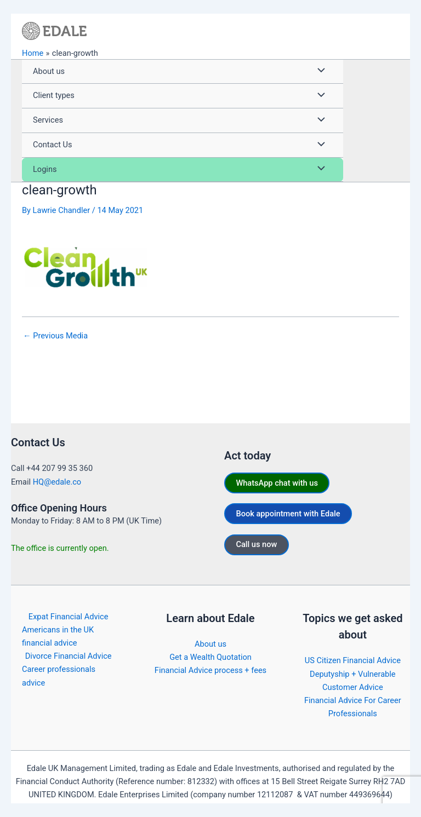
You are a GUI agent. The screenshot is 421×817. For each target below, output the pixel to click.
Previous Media (55, 336)
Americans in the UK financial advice (58, 636)
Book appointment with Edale (288, 514)
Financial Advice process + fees (210, 670)
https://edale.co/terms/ (365, 808)
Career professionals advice (58, 675)
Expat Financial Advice (69, 617)
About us (210, 644)
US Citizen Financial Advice (353, 660)
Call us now (256, 544)
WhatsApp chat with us (276, 483)
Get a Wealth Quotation (210, 657)
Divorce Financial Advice (68, 656)
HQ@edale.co (57, 482)
